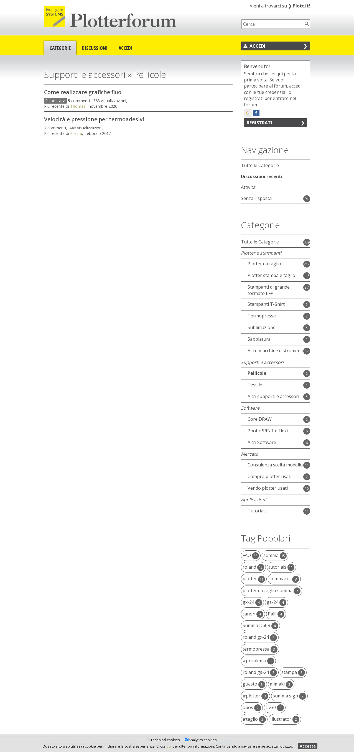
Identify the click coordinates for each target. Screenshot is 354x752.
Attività (248, 187)
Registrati (259, 123)
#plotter (255, 696)
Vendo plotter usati (268, 488)
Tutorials (257, 511)
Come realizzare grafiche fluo (82, 92)
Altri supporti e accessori (273, 396)
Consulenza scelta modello (275, 465)
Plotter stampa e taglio (271, 275)
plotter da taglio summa (271, 590)
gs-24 (276, 602)
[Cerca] (307, 24)
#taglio (254, 719)
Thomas (77, 106)
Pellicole (257, 373)
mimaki (281, 684)
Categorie (60, 48)
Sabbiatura (259, 339)
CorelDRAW (260, 419)
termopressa (260, 649)
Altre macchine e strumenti (275, 351)
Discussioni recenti (261, 176)
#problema (258, 661)
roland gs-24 (260, 672)
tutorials (281, 567)
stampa (293, 672)
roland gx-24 (260, 637)
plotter (254, 579)
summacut (284, 579)
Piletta (76, 133)
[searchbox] (272, 24)
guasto (254, 684)
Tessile (255, 385)
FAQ (251, 555)
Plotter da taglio (264, 264)
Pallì (276, 614)
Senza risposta (256, 198)
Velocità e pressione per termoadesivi (94, 119)
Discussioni (95, 48)
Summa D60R (260, 625)
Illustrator (284, 719)
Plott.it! (299, 6)
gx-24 (252, 602)
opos (252, 707)
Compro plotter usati (269, 476)
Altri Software (262, 442)
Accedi (126, 48)
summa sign (289, 696)
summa (275, 555)
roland (253, 567)
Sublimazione (262, 327)
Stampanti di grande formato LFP (269, 290)
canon (253, 614)
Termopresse (262, 316)
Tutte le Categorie (260, 165)
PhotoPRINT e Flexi (268, 431)
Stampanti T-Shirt (266, 304)
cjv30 (275, 707)
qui (169, 746)
